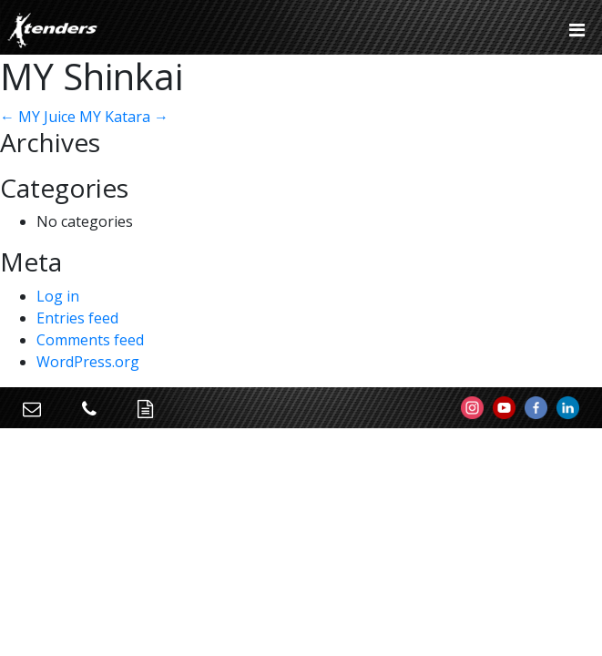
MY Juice (38, 117)
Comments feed (90, 340)
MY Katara (123, 117)
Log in (57, 296)
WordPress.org (87, 362)
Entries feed (77, 318)
